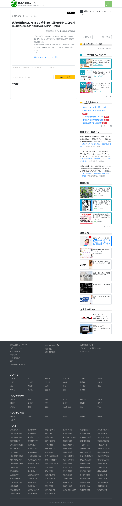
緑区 (81, 407)
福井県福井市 (85, 467)
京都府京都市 (67, 479)
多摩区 (82, 416)
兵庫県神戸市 (33, 479)
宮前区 (12, 420)
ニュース (29, 16)
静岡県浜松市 (102, 475)
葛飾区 (99, 378)
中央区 (65, 386)
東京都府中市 (33, 441)
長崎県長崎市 (15, 494)
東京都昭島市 (15, 430)
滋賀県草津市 (85, 482)
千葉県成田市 (102, 445)
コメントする (65, 77)
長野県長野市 (50, 475)
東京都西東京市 (16, 437)
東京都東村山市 (86, 437)
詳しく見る (106, 37)
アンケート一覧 (106, 126)
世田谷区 (31, 386)
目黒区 (82, 390)
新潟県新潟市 (15, 471)
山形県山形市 (67, 467)
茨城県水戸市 (67, 452)
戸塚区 (12, 407)
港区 (64, 390)
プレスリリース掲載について (90, 348)
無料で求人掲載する (105, 48)
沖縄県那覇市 (50, 494)
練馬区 (14, 16)
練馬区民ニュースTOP (18, 345)
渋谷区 (65, 382)
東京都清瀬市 (67, 430)
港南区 (12, 403)
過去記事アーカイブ (17, 364)
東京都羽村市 (50, 437)
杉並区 (99, 382)
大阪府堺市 (32, 482)
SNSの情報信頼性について (95, 117)
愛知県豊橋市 (67, 471)
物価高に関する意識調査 (94, 123)
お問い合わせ (85, 351)
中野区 (12, 390)
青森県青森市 (15, 467)
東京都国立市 (85, 430)
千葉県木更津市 (68, 445)
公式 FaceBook (52, 345)
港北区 (30, 403)
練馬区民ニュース (27, 3)
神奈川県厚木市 (86, 452)
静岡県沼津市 (85, 475)
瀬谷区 (65, 403)
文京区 (47, 390)
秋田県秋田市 (102, 463)
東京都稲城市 (33, 430)
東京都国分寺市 (16, 433)
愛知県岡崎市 (50, 471)
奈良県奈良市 (85, 479)
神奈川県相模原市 (86, 456)
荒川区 (30, 378)
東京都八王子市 (33, 437)
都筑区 (82, 403)
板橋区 (47, 378)
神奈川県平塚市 (68, 460)
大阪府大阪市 (102, 479)
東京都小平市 (33, 433)
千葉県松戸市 (33, 448)
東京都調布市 (102, 433)
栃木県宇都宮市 (33, 452)
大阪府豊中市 (50, 482)
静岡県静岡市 (67, 475)
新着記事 (13, 355)
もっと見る (108, 227)
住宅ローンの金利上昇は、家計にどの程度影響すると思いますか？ (96, 110)
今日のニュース (16, 348)
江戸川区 (66, 378)
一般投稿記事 (15, 358)
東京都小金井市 (103, 430)
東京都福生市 (50, 441)
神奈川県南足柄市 (16, 463)
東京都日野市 (15, 441)
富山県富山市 (33, 471)
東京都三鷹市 (85, 441)
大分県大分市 (33, 494)
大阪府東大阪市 (68, 482)
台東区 (47, 386)
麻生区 (12, 416)
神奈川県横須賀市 (51, 463)
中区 (29, 407)
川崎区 (30, 416)
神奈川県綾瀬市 (103, 452)
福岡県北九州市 (33, 490)
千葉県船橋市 (15, 448)
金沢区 (99, 399)
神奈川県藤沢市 (86, 460)
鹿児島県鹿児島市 (69, 490)
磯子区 (65, 399)
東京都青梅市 (50, 430)
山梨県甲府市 (15, 479)
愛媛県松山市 (85, 486)
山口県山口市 (67, 486)
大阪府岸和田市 (16, 482)
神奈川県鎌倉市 (68, 456)
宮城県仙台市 (50, 467)
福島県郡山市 (33, 467)
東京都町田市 (67, 441)
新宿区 (82, 382)
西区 (46, 407)
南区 (99, 407)
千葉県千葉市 (85, 445)
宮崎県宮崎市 (102, 490)
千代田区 (83, 386)
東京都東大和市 (103, 437)
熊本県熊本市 (85, 490)
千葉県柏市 (49, 445)
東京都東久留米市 (69, 437)
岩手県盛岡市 (85, 463)
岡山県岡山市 (50, 486)
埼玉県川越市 (67, 448)
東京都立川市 (67, 433)
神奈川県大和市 (33, 463)
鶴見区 (99, 403)
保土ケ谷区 (67, 407)
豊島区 (99, 386)
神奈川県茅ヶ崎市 (34, 460)
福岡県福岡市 (50, 490)
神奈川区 (83, 399)
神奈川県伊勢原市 (16, 456)
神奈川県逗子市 (16, 460)
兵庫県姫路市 (50, 479)
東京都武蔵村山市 (16, 445)
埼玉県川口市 (50, 448)
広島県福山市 (33, 486)
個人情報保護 (50, 352)
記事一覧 (21, 16)
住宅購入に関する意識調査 (95, 120)
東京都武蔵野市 (103, 441)
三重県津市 (14, 475)
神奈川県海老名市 (34, 456)
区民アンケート (16, 361)
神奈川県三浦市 (103, 460)
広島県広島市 (15, 486)
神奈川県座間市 (103, 456)
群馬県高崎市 (50, 452)
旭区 (29, 399)
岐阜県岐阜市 (102, 471)
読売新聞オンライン (52, 31)
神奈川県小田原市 (51, 456)
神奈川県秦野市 (51, 460)
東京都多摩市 (85, 433)
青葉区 (12, 399)
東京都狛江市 (50, 433)
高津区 (65, 416)
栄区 (46, 403)
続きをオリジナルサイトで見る (46, 57)
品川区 (47, 382)
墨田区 (12, 386)
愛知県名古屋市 (86, 471)
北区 (12, 382)
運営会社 (48, 349)
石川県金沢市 (102, 467)
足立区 (12, 378)
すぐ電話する (86, 37)
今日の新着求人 (16, 351)
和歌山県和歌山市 (104, 482)
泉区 (46, 399)
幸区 (46, 416)
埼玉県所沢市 (15, 452)
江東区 (30, 382)
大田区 (82, 378)
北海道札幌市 (67, 463)
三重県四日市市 (33, 475)
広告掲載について (86, 345)
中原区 (99, 416)
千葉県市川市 (33, 445)
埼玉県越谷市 (85, 448)
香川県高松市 (102, 486)
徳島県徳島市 (15, 490)
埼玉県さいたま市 (104, 448)
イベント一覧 (107, 96)
